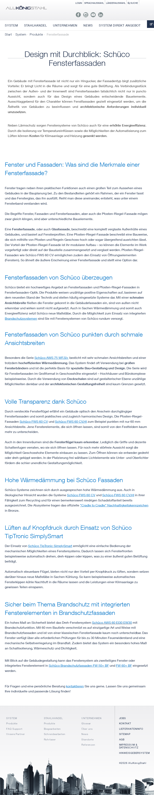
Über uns (87, 728)
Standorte (87, 739)
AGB (122, 739)
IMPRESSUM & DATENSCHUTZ (128, 746)
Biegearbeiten (52, 728)
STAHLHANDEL (53, 718)
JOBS (122, 718)
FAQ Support (14, 728)
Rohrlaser (50, 739)
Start (8, 34)
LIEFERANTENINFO (131, 728)
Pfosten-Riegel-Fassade (119, 213)
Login (78, 3)
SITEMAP (125, 734)
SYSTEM (11, 718)
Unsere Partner (15, 734)
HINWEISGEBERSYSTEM (134, 752)
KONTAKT (125, 723)
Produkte (36, 34)
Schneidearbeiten (54, 734)
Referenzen (88, 744)
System (20, 34)
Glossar (86, 723)
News (84, 734)
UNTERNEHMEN (91, 718)
